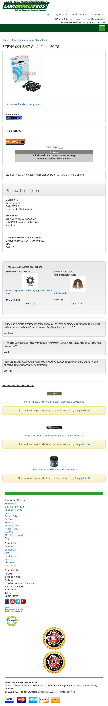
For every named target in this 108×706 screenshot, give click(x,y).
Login (47, 14)
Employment (11, 556)
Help (7, 513)
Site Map (9, 532)
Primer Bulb (60, 293)
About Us (9, 546)
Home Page (10, 503)
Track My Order (79, 14)
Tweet (48, 147)
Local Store (10, 565)
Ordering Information (15, 507)
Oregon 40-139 (82, 410)
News (7, 559)
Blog (7, 538)
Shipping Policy (12, 525)
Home (5, 40)
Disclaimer (10, 562)
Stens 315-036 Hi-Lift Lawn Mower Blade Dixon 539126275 (54, 435)
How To (8, 522)
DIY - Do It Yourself (14, 535)
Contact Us (97, 14)
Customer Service (13, 510)
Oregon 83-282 (82, 478)
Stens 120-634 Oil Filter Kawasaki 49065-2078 (54, 469)
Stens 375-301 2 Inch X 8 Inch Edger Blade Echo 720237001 (54, 401)
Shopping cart (98, 19)
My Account (61, 14)
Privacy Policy (12, 516)
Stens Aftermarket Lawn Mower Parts (29, 40)
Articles (8, 519)
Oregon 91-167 (82, 444)
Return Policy (11, 529)
